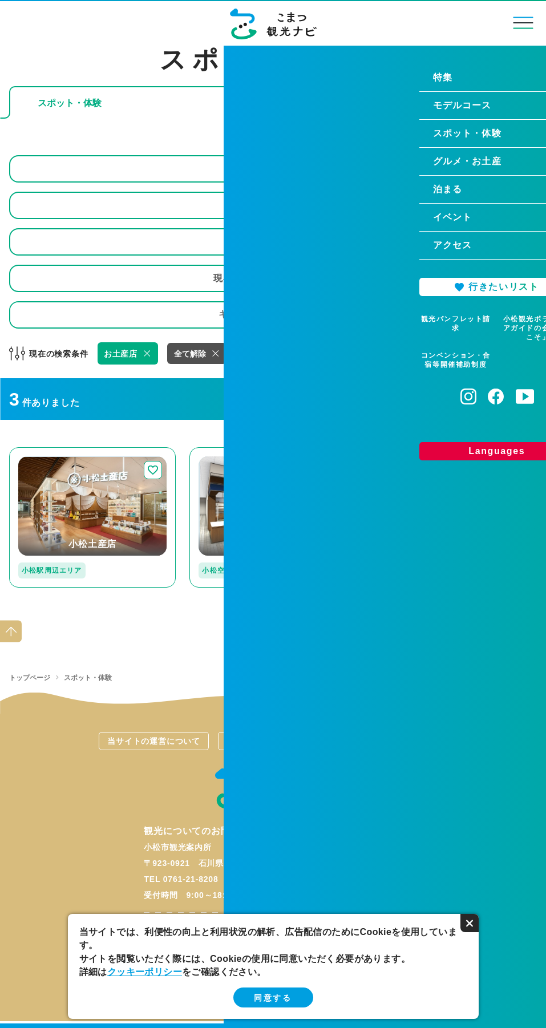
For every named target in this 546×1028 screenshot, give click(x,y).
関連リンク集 (273, 741)
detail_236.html (223, 452)
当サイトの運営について (153, 741)
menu (523, 22)
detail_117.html (404, 452)
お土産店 (120, 353)
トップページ (29, 678)
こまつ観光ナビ (273, 24)
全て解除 (190, 353)
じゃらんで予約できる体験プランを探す (388, 103)
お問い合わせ (392, 741)
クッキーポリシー (144, 972)
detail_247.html (43, 452)
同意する (273, 997)
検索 (518, 314)
